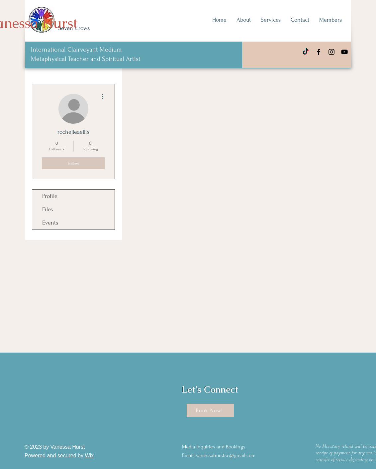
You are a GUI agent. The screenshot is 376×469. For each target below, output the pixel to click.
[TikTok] (306, 52)
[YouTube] (344, 52)
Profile (49, 196)
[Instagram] (331, 52)
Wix (89, 455)
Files (47, 209)
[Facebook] (319, 52)
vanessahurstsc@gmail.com (225, 455)
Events (50, 223)
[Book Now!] (210, 410)
